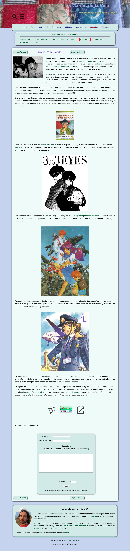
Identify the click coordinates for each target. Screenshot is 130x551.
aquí (41, 537)
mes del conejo (97, 64)
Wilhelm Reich (24, 42)
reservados (67, 544)
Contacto (76, 544)
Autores (75, 34)
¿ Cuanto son (61, 485)
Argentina (38, 532)
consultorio (93, 520)
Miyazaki (43, 392)
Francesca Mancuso (41, 39)
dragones (75, 392)
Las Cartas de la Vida (60, 34)
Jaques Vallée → (77, 52)
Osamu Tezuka (58, 39)
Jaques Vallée (99, 39)
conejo (43, 145)
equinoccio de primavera (58, 67)
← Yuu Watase (20, 52)
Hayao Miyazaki (25, 39)
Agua (90, 61)
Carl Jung (36, 42)
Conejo (81, 61)
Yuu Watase (71, 39)
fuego (52, 145)
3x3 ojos (18, 147)
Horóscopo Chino (107, 61)
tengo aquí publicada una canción (87, 216)
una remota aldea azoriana (74, 530)
